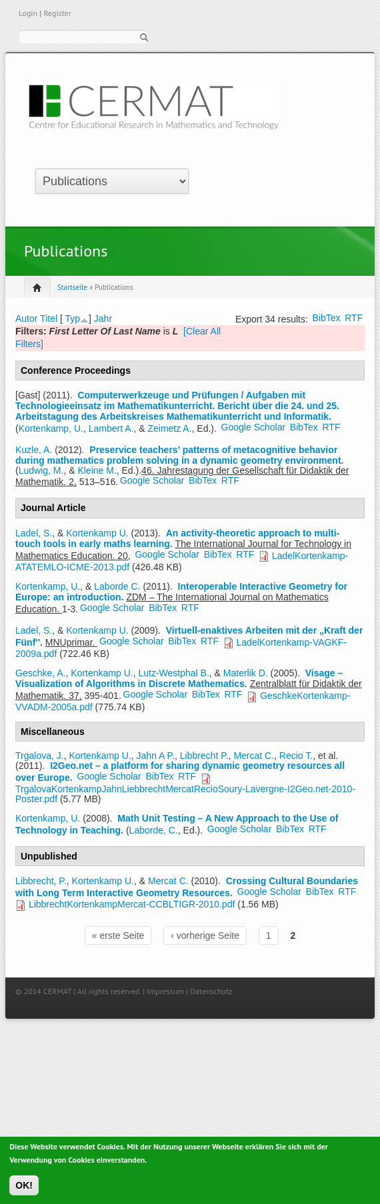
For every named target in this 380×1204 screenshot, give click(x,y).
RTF (354, 317)
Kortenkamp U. (97, 533)
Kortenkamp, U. (51, 428)
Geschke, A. (40, 673)
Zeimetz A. (169, 428)
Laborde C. (117, 586)
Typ (72, 318)
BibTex (327, 317)
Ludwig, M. (41, 470)
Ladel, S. (33, 533)
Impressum (165, 991)
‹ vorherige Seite (205, 935)
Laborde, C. (153, 830)
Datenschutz (211, 991)
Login (28, 13)
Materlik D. (245, 673)
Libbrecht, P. (41, 881)
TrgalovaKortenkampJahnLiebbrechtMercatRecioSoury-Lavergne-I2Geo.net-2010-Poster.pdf (185, 794)
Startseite (72, 287)
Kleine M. (96, 470)
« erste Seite (118, 935)
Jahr (103, 318)
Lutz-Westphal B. (173, 673)
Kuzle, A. (33, 449)
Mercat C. (253, 755)
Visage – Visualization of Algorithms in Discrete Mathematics (179, 678)
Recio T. (296, 755)
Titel (48, 318)
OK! (24, 1188)
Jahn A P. (156, 755)
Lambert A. (111, 428)
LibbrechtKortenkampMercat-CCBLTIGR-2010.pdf (132, 904)
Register (57, 13)
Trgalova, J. (39, 755)
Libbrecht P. (204, 755)
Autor (26, 318)
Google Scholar (253, 427)
